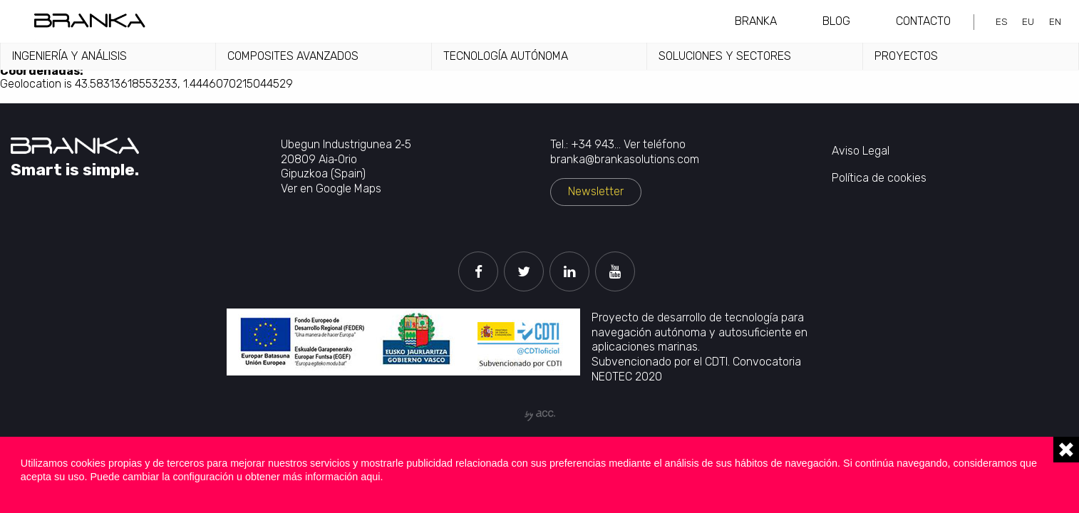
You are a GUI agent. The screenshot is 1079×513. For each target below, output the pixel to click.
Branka (756, 21)
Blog (836, 21)
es (1002, 21)
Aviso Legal (860, 150)
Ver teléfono (655, 144)
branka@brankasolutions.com (624, 159)
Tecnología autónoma (505, 56)
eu (1028, 21)
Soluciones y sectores (725, 56)
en (1055, 21)
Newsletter (596, 191)
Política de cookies (879, 178)
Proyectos (906, 56)
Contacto (923, 21)
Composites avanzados (292, 56)
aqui (370, 476)
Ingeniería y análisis (69, 56)
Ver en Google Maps (331, 188)
